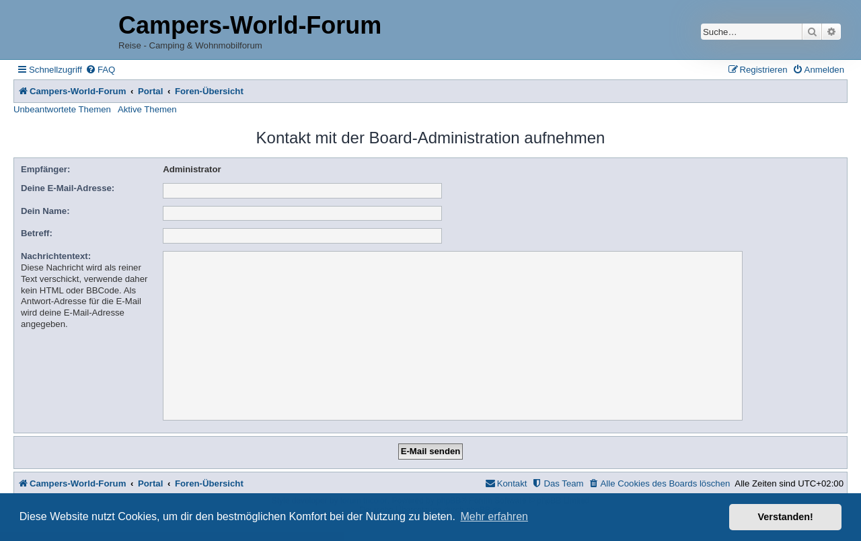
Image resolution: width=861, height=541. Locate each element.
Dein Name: (45, 211)
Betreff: (36, 233)
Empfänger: (45, 169)
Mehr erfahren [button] (494, 516)
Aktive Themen (147, 109)
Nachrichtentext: (56, 256)
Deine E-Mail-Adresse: (67, 188)
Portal (150, 91)
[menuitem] (100, 69)
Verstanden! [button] (785, 516)
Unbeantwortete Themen (62, 109)
